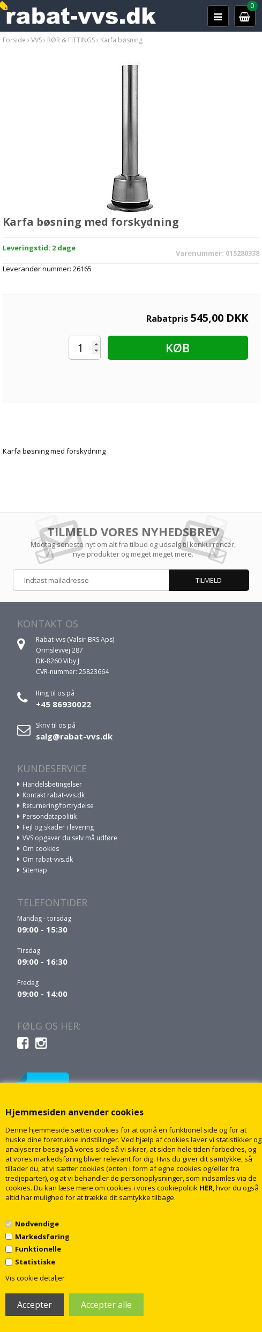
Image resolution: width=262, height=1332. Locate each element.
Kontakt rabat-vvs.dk (54, 795)
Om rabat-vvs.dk (48, 859)
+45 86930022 (63, 704)
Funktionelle (38, 1249)
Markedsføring (42, 1236)
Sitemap (35, 870)
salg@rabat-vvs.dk (74, 736)
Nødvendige (37, 1224)
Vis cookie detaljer (35, 1278)
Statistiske (35, 1262)
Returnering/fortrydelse (58, 805)
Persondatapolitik (50, 816)
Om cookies (41, 848)
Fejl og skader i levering (58, 827)
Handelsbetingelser (52, 784)
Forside (14, 40)
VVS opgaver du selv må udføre (70, 837)
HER (206, 1188)
